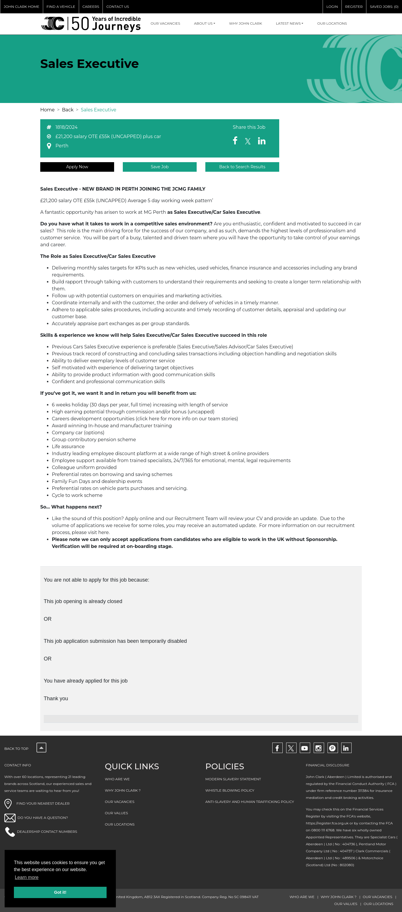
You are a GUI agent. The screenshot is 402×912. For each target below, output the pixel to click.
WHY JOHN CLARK (245, 23)
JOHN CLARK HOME (21, 6)
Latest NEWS (288, 23)
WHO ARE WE (117, 779)
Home (47, 110)
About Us (203, 23)
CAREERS (91, 6)
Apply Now (77, 166)
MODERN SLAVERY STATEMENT (233, 779)
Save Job (160, 166)
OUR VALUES (116, 813)
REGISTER (354, 6)
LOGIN (332, 6)
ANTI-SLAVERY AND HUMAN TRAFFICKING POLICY (249, 801)
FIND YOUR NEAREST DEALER (37, 803)
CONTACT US (117, 6)
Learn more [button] (27, 877)
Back (68, 110)
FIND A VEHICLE (61, 6)
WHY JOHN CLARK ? (123, 790)
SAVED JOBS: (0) (384, 6)
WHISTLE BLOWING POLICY (229, 790)
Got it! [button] (60, 892)
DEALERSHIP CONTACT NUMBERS (47, 831)
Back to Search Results (242, 166)
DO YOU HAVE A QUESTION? (42, 817)
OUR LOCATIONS (332, 23)
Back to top (25, 748)
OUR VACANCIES (165, 23)
